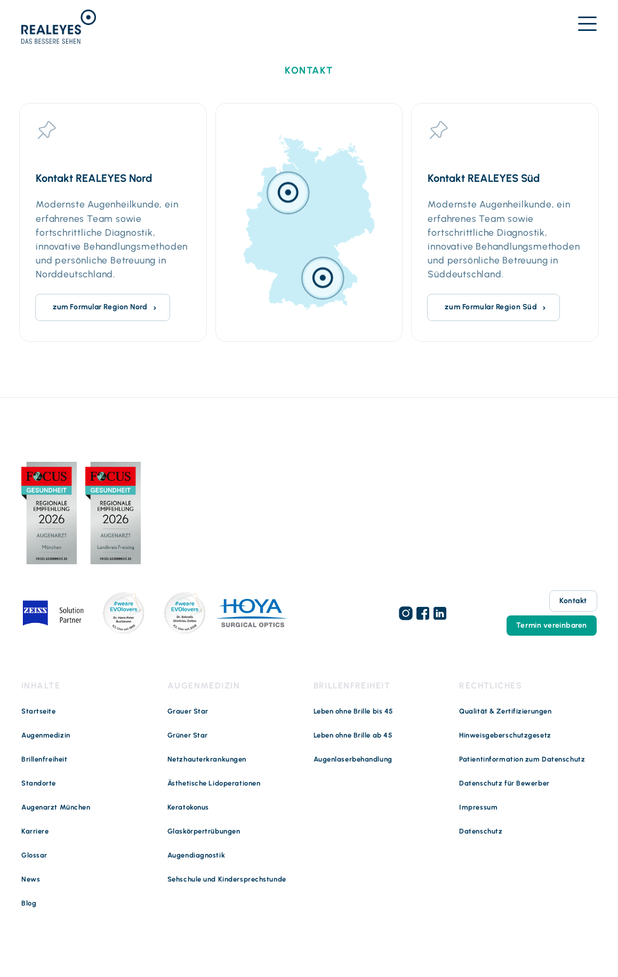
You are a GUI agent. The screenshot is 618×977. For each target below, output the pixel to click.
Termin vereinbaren (551, 625)
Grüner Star (187, 735)
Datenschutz (480, 831)
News (30, 879)
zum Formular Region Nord (100, 306)
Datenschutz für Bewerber (504, 783)
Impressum (478, 807)
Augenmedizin (45, 735)
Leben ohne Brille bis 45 (353, 711)
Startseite (38, 711)
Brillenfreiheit (44, 759)
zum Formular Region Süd (491, 306)
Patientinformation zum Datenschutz (522, 759)
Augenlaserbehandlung (353, 759)
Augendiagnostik (196, 855)
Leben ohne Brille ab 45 (353, 735)
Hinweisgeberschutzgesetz (505, 735)
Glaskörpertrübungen (203, 831)
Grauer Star (187, 711)
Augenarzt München (56, 807)
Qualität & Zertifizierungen (505, 711)
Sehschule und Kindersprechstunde (226, 879)
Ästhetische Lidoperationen (214, 783)
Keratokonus (188, 807)
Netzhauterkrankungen (206, 759)
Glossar (34, 855)
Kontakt (573, 600)
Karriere (35, 831)
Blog (28, 903)
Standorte (38, 783)
